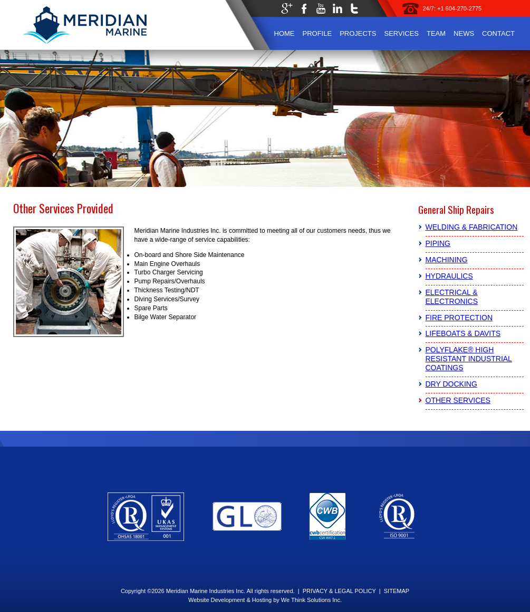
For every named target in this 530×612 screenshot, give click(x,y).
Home (284, 33)
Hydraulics (449, 276)
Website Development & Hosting (230, 600)
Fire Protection (459, 317)
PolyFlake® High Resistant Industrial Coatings (469, 359)
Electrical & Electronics (452, 296)
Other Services (458, 400)
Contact (498, 33)
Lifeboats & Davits (463, 333)
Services (401, 33)
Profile (317, 33)
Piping (438, 243)
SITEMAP (396, 591)
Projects (358, 33)
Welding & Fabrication (472, 227)
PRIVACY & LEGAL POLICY (339, 591)
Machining (447, 259)
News (464, 33)
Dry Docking (451, 384)
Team (436, 33)
